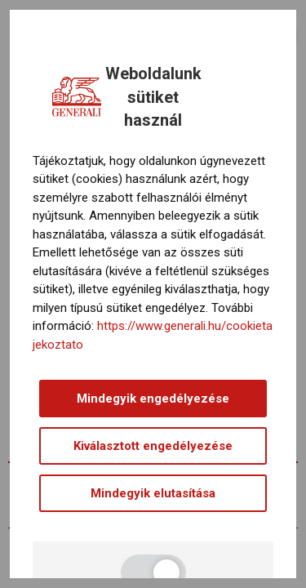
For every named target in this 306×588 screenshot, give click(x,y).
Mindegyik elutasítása (153, 493)
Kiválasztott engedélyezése (153, 446)
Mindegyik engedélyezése (153, 398)
